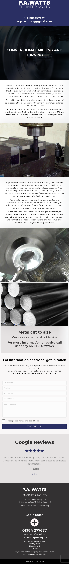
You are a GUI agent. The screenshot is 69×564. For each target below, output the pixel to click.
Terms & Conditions (28, 506)
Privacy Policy (43, 506)
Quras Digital (39, 561)
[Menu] (34, 11)
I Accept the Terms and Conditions (20, 420)
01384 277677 (44, 346)
